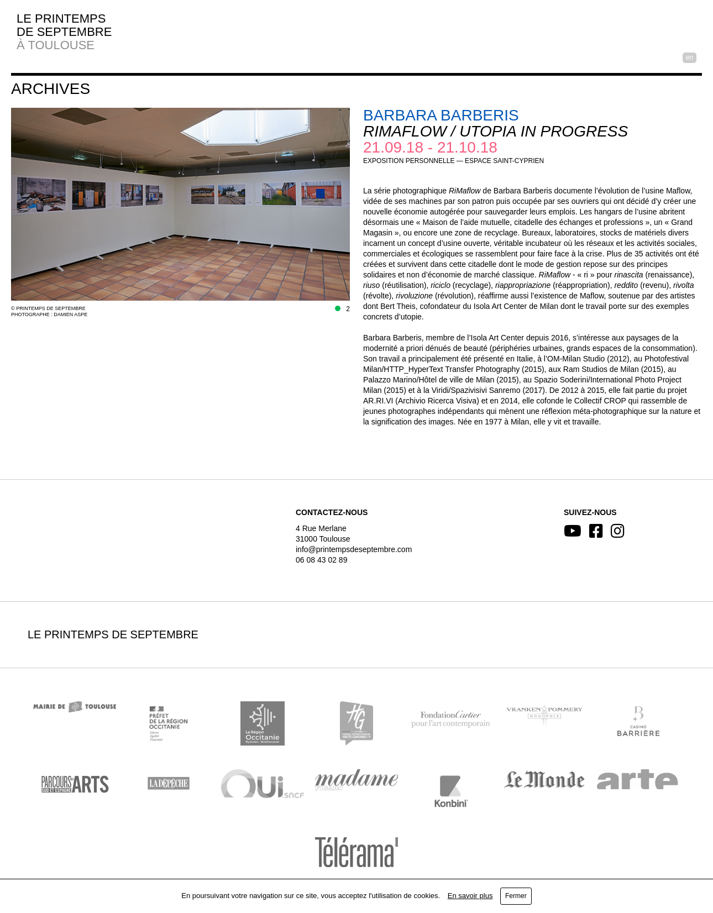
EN (689, 57)
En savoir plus (470, 895)
